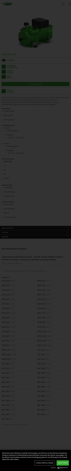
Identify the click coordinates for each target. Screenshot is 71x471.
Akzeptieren (63, 463)
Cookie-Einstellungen (44, 463)
